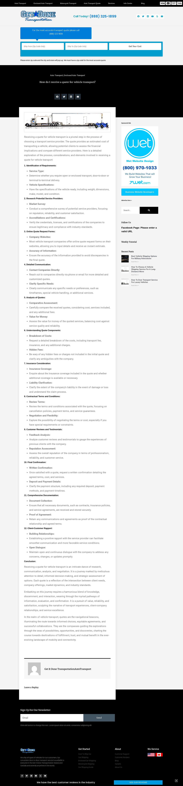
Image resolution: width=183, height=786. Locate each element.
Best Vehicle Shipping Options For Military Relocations (144, 257)
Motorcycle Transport (68, 3)
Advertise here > (126, 200)
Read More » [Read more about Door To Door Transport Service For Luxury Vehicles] (135, 285)
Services (112, 3)
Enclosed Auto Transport (43, 3)
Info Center (129, 3)
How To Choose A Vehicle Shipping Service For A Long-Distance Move (143, 269)
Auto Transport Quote (92, 3)
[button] (57, 97)
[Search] (149, 210)
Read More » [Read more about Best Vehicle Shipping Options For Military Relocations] (135, 262)
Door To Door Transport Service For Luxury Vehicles (144, 281)
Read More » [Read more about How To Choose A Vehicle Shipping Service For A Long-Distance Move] (135, 275)
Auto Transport (20, 3)
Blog (143, 3)
